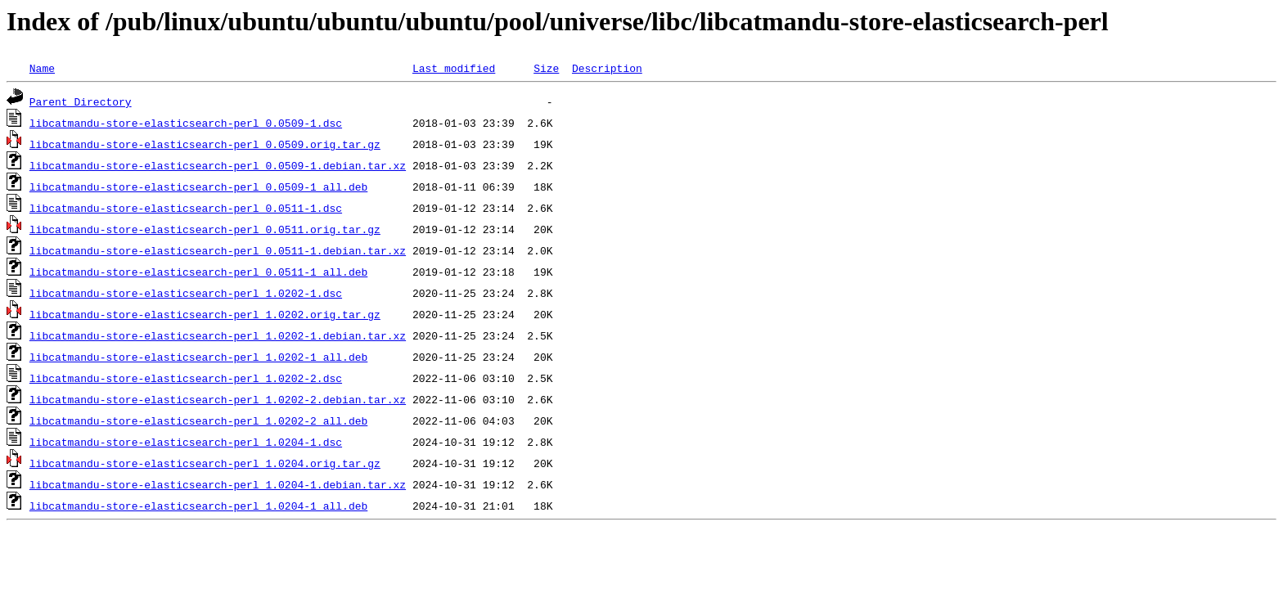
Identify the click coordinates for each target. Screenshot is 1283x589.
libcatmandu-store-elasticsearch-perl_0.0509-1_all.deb (198, 186)
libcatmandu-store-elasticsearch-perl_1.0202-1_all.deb (198, 356)
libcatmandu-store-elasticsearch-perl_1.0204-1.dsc (185, 441)
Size (546, 68)
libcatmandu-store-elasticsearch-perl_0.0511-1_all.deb (198, 271)
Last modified (453, 68)
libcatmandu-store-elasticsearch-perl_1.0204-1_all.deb (198, 505)
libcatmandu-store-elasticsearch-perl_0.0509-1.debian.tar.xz (217, 165)
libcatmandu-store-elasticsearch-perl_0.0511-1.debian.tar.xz (217, 250)
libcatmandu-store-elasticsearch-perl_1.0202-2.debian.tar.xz (217, 399)
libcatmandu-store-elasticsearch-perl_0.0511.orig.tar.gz (204, 229)
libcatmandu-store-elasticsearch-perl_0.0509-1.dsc (185, 122)
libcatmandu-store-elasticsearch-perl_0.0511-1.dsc (185, 207)
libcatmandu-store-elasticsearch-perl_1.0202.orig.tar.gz (204, 314)
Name (42, 68)
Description (607, 68)
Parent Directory (80, 101)
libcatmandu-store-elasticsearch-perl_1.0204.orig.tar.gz (204, 463)
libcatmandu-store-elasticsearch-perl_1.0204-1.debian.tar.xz (217, 484)
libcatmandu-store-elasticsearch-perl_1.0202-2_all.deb (198, 420)
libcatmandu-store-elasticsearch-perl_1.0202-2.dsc (185, 378)
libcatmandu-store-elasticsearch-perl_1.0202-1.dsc (185, 293)
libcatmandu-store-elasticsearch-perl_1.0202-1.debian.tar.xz (217, 335)
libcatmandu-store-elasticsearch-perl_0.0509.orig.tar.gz (204, 144)
